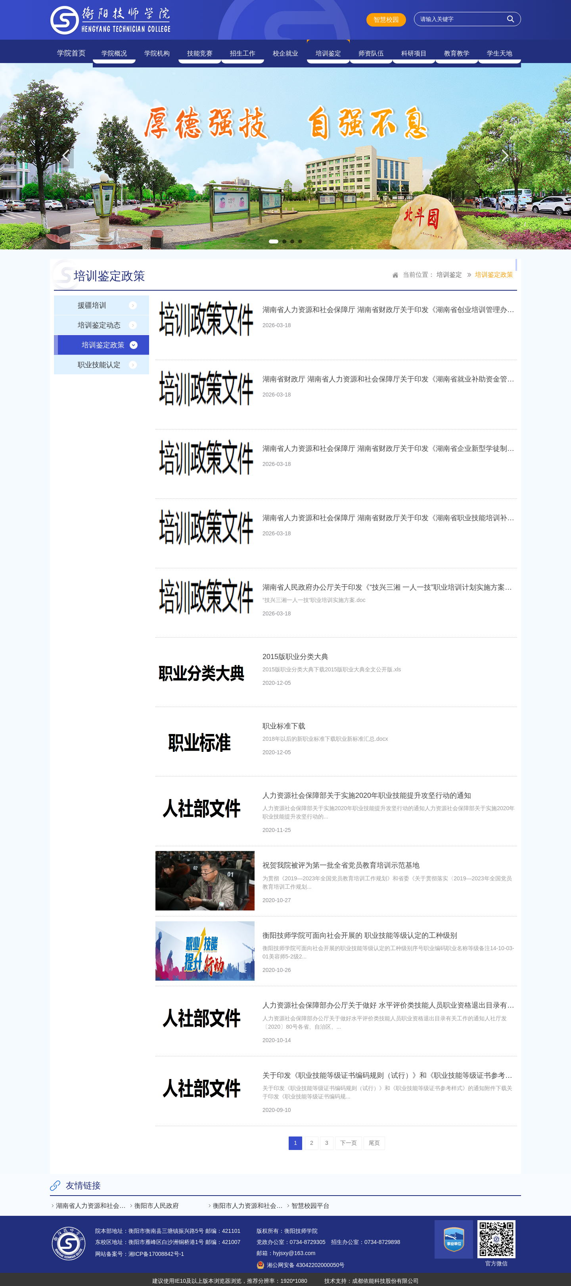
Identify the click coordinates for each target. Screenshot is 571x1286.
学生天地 (499, 50)
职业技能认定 (99, 361)
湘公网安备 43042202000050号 (306, 1261)
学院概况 (114, 50)
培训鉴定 (328, 50)
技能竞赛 (200, 50)
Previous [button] (66, 153)
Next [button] (505, 153)
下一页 (348, 1139)
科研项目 (414, 50)
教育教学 (457, 50)
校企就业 (285, 50)
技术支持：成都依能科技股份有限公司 (371, 1277)
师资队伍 (371, 50)
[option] (285, 152)
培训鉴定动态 (99, 322)
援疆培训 (92, 302)
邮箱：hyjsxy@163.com (286, 1249)
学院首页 (71, 50)
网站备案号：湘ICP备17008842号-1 (139, 1250)
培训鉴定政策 (494, 271)
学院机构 (157, 50)
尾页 (374, 1139)
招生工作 (242, 50)
